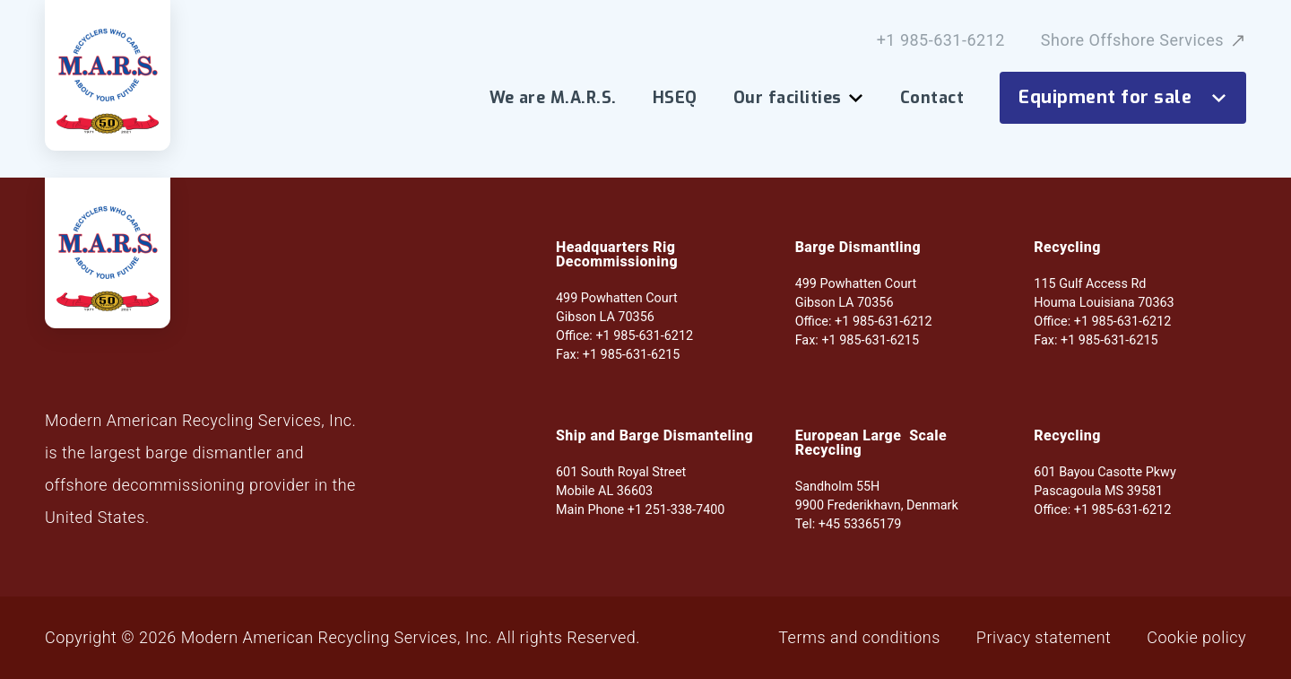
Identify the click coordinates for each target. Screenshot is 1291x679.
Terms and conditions (859, 638)
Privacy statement (1043, 638)
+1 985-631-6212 (941, 40)
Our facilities (798, 98)
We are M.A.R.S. (553, 98)
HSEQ (675, 98)
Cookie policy (1196, 638)
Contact (932, 98)
